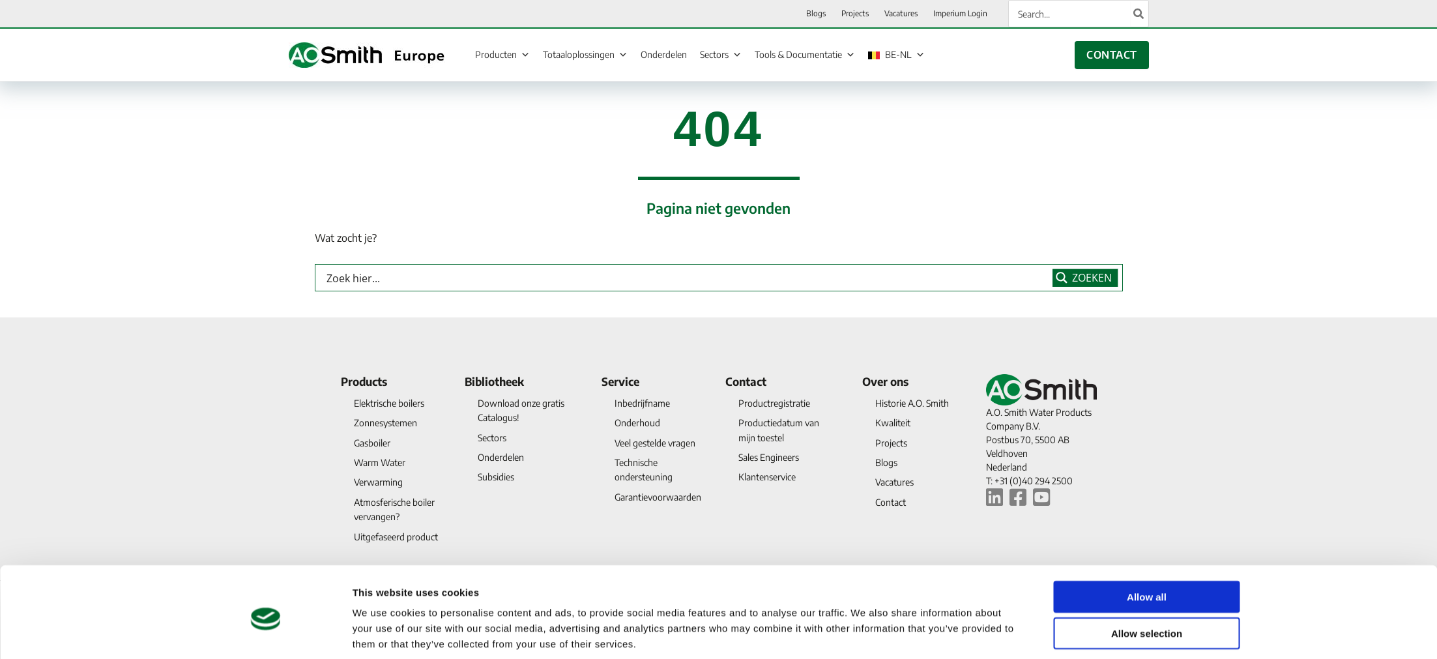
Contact (745, 381)
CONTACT (1111, 54)
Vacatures (894, 482)
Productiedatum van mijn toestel (778, 430)
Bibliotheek (494, 381)
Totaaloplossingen (585, 54)
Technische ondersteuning (644, 469)
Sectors (721, 54)
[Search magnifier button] (1085, 278)
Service (620, 381)
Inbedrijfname (642, 403)
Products (364, 381)
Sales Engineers (768, 457)
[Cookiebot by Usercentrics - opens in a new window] (266, 633)
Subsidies (496, 476)
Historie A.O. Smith (912, 403)
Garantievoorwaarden (658, 497)
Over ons (885, 381)
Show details (865, 633)
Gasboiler (372, 442)
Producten (502, 54)
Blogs (886, 462)
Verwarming (378, 482)
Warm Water (379, 462)
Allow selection (1146, 581)
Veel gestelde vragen (655, 442)
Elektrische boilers (389, 403)
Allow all (1147, 543)
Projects (891, 442)
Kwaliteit (892, 422)
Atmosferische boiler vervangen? (394, 509)
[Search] (1139, 14)
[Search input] (687, 277)
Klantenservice (767, 476)
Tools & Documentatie (805, 54)
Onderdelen (664, 54)
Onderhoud (637, 422)
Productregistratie (774, 403)
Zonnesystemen (385, 422)
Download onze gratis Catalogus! (521, 410)
